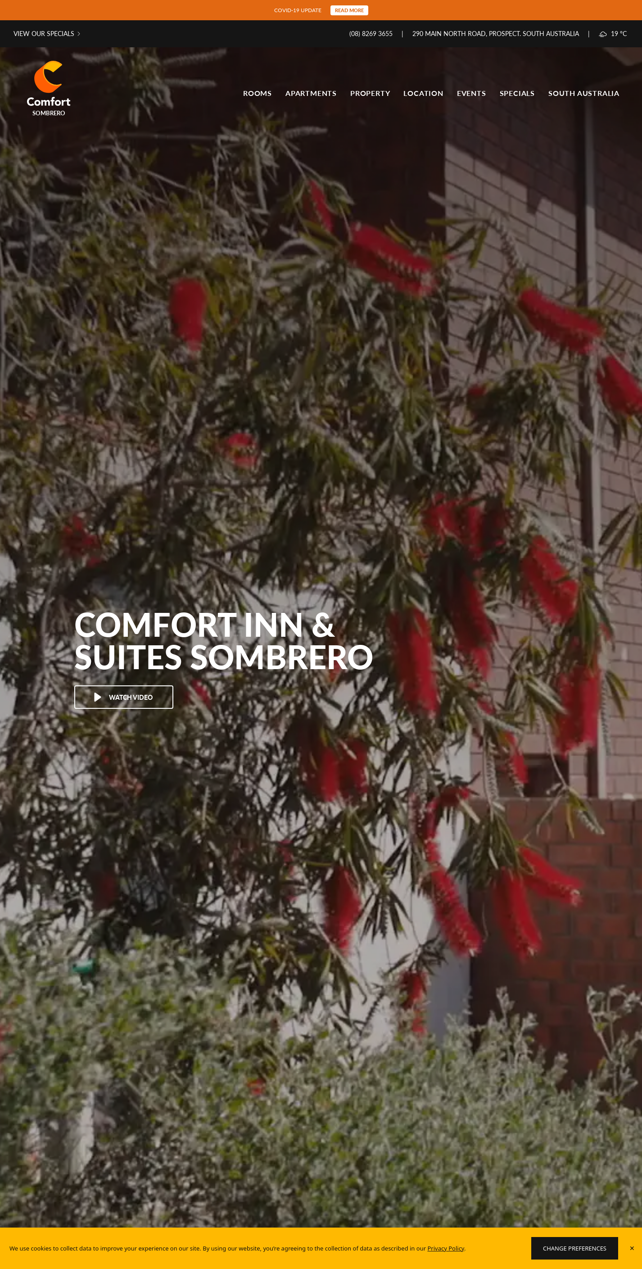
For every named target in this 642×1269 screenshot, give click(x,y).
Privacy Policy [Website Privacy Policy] (445, 1248)
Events (471, 93)
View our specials (44, 33)
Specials (517, 93)
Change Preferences (574, 1248)
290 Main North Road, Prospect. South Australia (495, 33)
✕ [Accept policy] (632, 1248)
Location (423, 93)
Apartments (311, 93)
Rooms (257, 93)
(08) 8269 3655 (371, 33)
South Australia (583, 93)
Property (370, 93)
